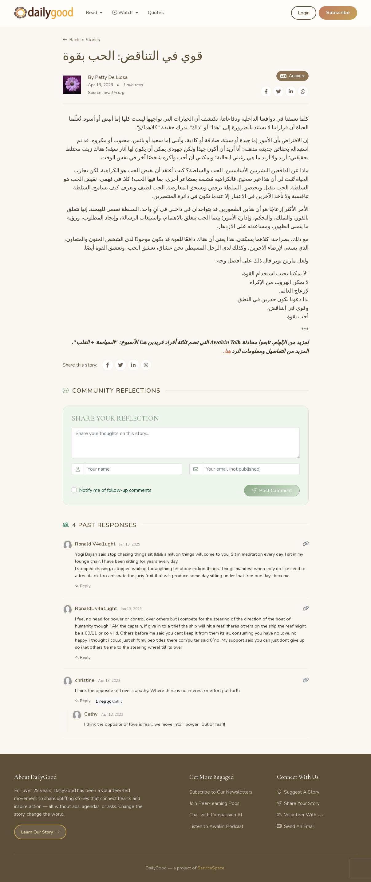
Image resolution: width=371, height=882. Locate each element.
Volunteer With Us (300, 814)
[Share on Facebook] (266, 91)
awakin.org (114, 92)
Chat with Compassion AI (215, 814)
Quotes (156, 12)
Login (304, 13)
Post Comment (272, 490)
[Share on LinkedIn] (290, 91)
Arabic (290, 76)
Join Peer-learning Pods (214, 803)
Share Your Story (298, 803)
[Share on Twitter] (278, 91)
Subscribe (338, 12)
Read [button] (92, 12)
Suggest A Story (298, 792)
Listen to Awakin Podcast (216, 826)
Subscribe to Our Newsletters (220, 792)
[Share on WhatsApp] (303, 91)
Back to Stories (81, 39)
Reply (83, 585)
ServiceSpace (211, 867)
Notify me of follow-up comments (115, 489)
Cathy (117, 701)
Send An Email (296, 826)
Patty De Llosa (111, 77)
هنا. (227, 351)
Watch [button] (123, 12)
